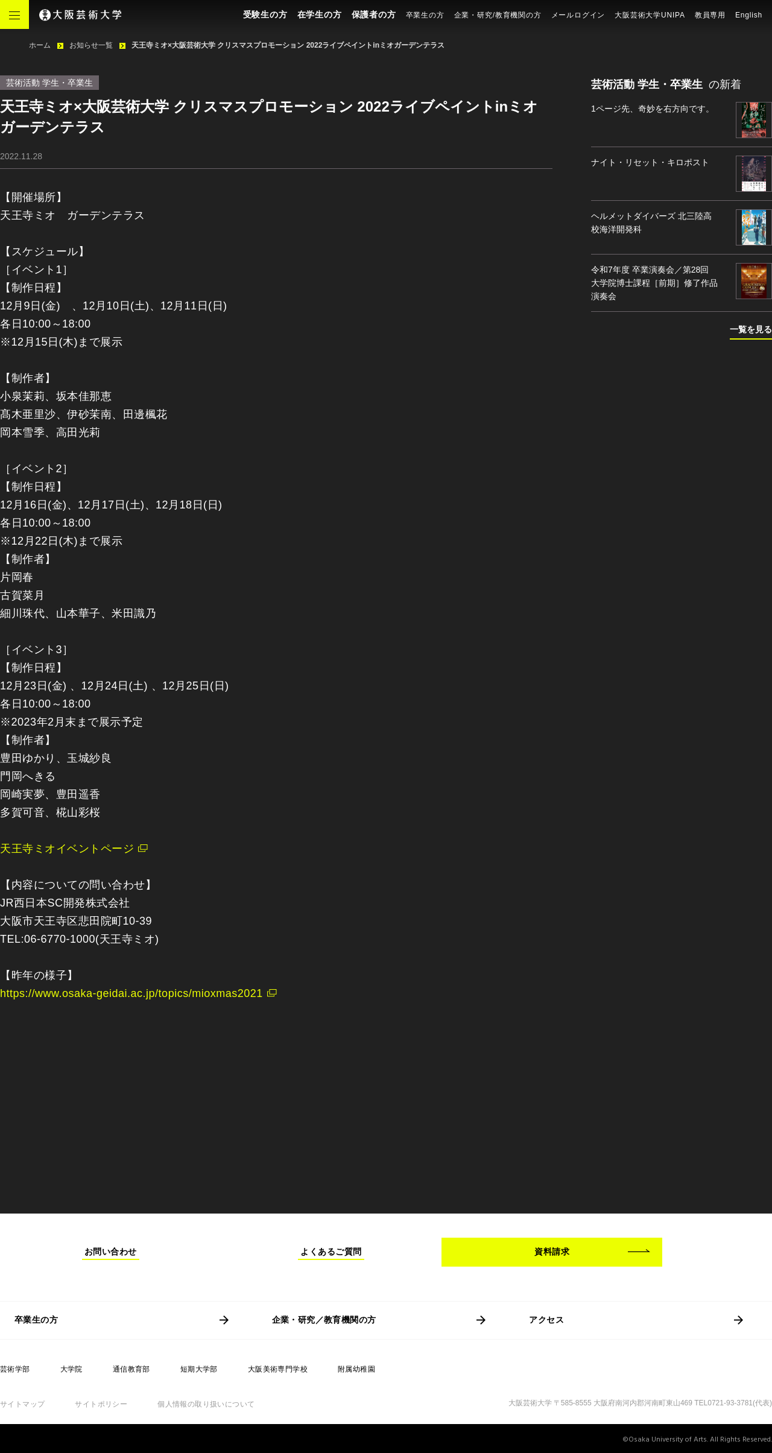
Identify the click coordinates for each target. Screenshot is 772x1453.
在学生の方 (319, 14)
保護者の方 (374, 14)
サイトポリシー (101, 1404)
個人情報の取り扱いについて (206, 1404)
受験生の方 (265, 14)
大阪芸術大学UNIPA (650, 15)
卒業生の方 (425, 15)
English (748, 15)
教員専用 (710, 15)
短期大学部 (199, 1369)
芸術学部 (15, 1369)
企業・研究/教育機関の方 (498, 15)
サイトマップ (22, 1404)
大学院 (71, 1369)
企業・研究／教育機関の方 (324, 1320)
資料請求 (551, 1251)
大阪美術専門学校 (278, 1369)
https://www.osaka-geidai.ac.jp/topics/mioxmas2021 (131, 993)
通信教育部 (131, 1369)
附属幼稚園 (356, 1369)
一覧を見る (751, 329)
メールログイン (578, 15)
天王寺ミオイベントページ (67, 849)
